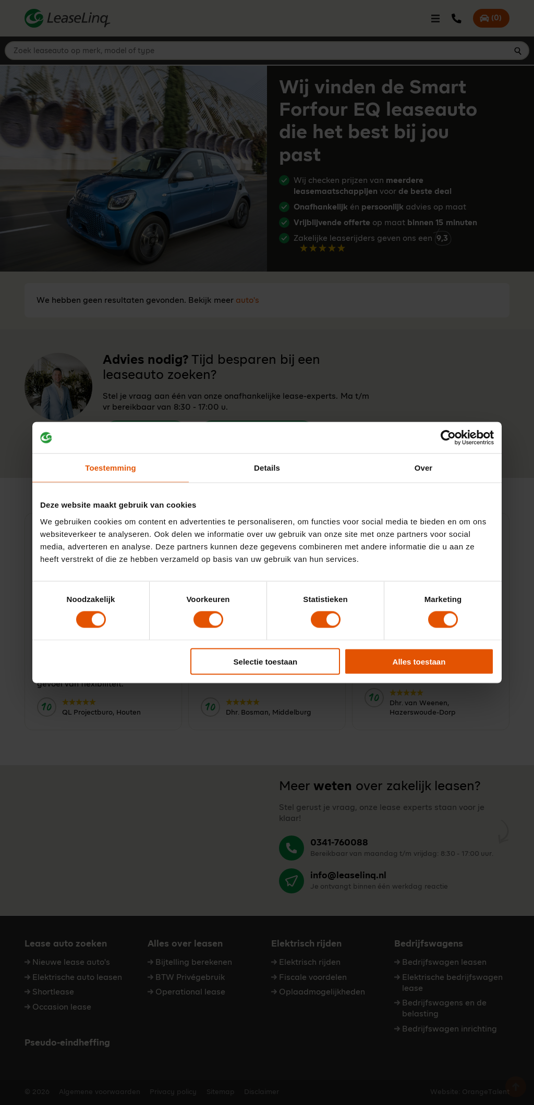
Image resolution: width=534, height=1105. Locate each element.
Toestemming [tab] (110, 467)
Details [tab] (267, 467)
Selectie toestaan (266, 661)
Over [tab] (424, 467)
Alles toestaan (419, 661)
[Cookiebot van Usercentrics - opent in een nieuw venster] (448, 438)
